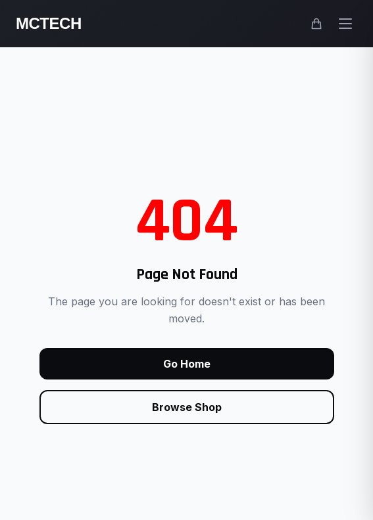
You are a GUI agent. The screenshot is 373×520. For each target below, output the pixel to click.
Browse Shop (187, 407)
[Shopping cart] (316, 23)
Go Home (187, 363)
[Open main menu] (345, 23)
